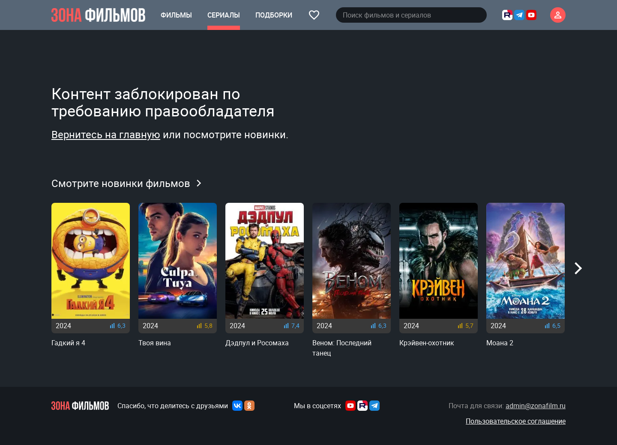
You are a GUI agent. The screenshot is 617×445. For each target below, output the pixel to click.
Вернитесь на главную (105, 134)
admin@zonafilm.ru (536, 405)
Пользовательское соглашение (516, 421)
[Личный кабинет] (558, 15)
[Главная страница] (98, 15)
